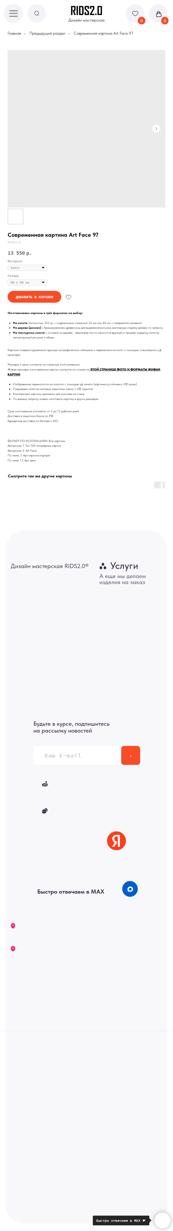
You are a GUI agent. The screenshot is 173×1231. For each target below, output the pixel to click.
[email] (77, 755)
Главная (14, 33)
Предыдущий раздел (47, 33)
